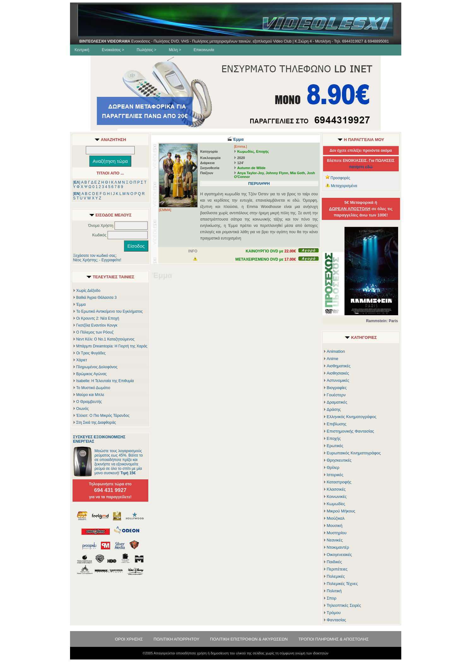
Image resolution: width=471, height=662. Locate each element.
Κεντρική (82, 50)
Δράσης (334, 409)
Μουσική (335, 525)
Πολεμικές (336, 576)
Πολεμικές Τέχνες (342, 583)
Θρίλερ (333, 467)
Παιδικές (334, 561)
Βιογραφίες (337, 387)
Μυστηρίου (337, 532)
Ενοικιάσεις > (113, 50)
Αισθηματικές (339, 366)
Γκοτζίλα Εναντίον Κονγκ (96, 325)
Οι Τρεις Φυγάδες (91, 353)
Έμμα (81, 304)
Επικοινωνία (204, 50)
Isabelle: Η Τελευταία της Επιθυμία (105, 381)
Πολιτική (334, 590)
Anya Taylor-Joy (250, 173)
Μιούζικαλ (336, 518)
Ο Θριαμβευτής (89, 401)
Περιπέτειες (337, 569)
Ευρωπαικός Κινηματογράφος (354, 453)
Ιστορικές (335, 474)
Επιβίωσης (337, 424)
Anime (333, 358)
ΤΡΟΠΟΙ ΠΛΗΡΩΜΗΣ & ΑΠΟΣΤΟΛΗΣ (333, 639)
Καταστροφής (339, 482)
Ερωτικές (335, 445)
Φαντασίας (336, 620)
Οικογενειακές (339, 554)
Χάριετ (81, 360)
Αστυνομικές (338, 380)
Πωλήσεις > (146, 50)
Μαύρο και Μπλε (90, 395)
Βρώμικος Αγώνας (91, 374)
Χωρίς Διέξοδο (88, 290)
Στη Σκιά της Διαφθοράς (96, 422)
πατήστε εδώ (361, 167)
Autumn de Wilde (251, 168)
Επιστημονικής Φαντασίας (350, 431)
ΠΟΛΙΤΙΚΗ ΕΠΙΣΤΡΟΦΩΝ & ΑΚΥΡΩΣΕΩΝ (249, 639)
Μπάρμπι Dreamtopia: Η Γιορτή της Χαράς (112, 346)
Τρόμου (334, 612)
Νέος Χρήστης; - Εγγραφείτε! (97, 260)
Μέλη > (175, 50)
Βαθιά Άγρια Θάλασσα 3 (96, 297)
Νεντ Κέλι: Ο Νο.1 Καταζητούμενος (105, 339)
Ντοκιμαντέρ (338, 547)
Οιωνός (82, 408)
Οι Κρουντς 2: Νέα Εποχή (97, 318)
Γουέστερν (336, 395)
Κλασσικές (336, 489)
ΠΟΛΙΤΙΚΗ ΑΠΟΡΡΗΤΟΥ (176, 639)
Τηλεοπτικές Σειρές (344, 605)
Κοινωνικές (337, 496)
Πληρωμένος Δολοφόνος (97, 367)
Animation (336, 351)
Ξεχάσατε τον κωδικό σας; (95, 255)
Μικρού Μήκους (341, 511)
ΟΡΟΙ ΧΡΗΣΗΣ (129, 639)
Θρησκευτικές (339, 460)
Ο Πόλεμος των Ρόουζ (95, 332)
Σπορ (332, 598)
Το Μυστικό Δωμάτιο (93, 388)
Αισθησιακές (338, 373)
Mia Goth (297, 173)
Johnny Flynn (277, 173)
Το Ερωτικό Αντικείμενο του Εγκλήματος (109, 311)
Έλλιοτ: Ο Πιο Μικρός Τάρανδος (103, 415)
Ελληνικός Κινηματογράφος (352, 416)
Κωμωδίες (245, 151)
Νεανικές (335, 540)
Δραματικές (337, 402)
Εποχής (262, 151)
